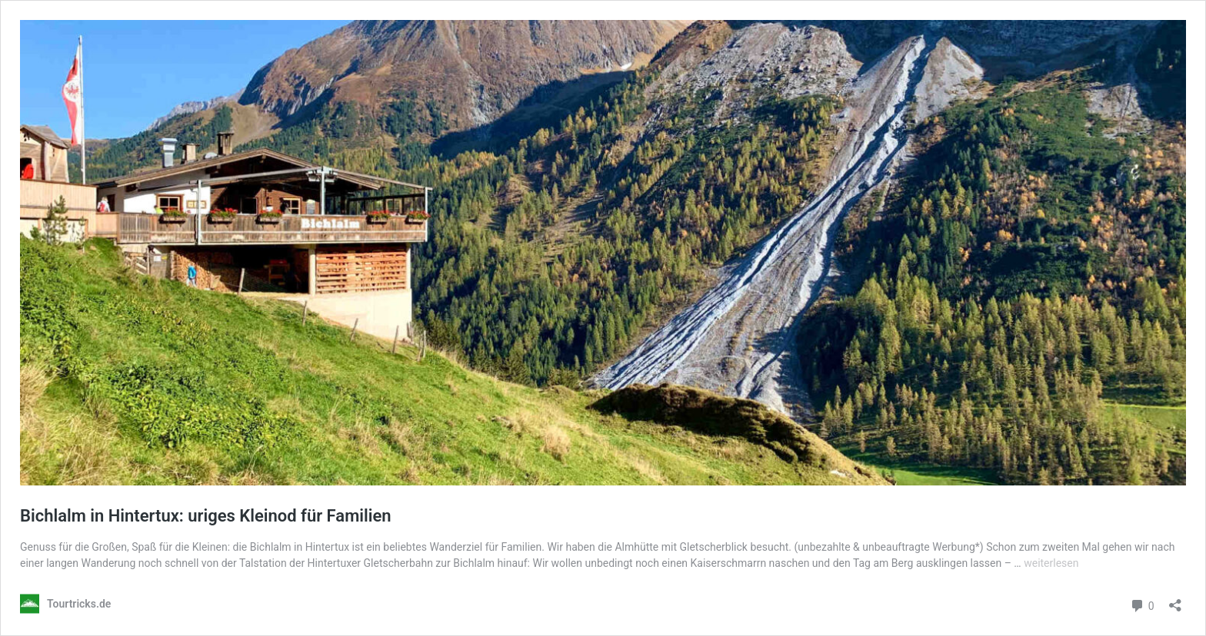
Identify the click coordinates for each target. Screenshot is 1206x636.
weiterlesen (1051, 563)
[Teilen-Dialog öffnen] (1175, 600)
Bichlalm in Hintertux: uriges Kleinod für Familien (205, 515)
